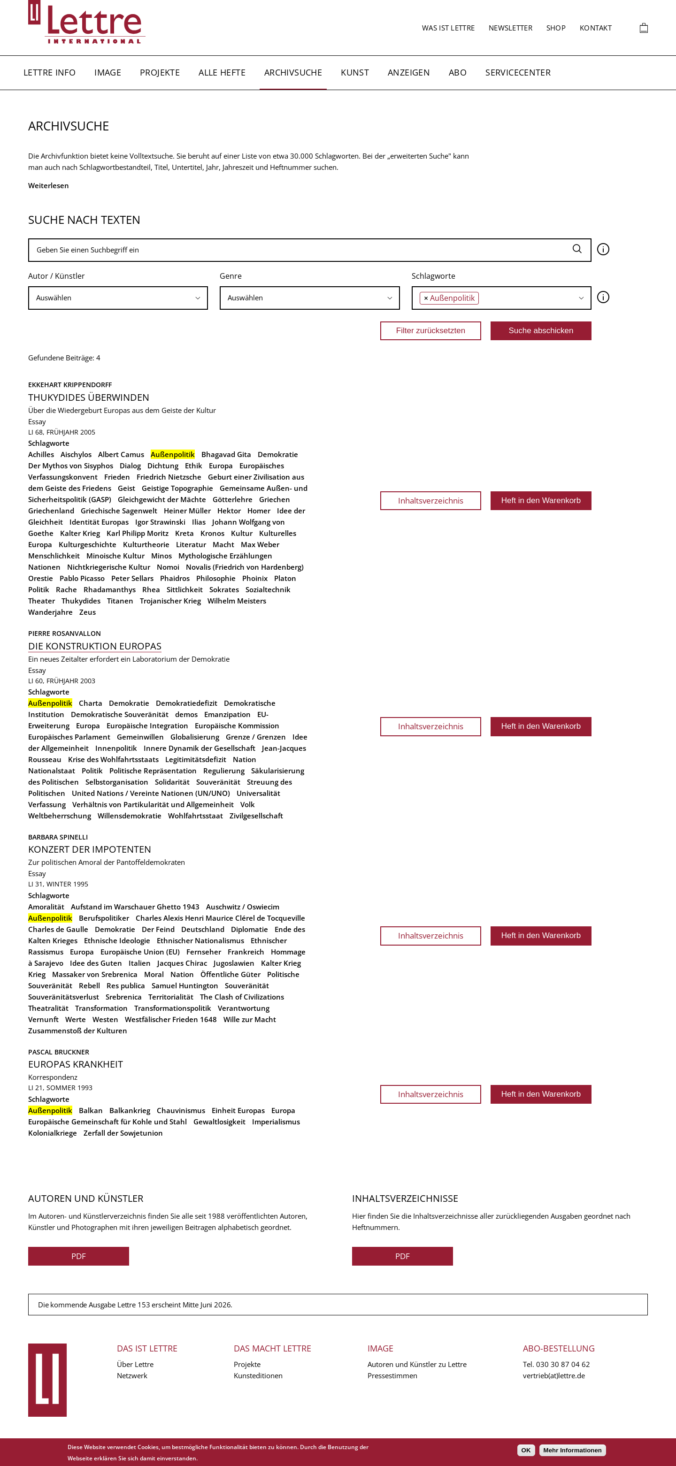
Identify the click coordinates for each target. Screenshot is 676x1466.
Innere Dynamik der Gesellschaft (199, 748)
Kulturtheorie (146, 544)
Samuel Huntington (185, 985)
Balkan (91, 1110)
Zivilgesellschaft (256, 815)
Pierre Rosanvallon (64, 633)
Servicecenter (518, 72)
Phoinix (255, 578)
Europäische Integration (147, 725)
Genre (231, 276)
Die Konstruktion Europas (94, 646)
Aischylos (76, 454)
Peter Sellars (132, 578)
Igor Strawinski (160, 522)
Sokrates (224, 589)
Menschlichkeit (54, 555)
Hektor (229, 510)
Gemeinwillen (140, 736)
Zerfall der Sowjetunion (123, 1133)
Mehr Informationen (573, 1450)
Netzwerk (132, 1375)
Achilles (41, 454)
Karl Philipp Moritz (138, 533)
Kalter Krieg (80, 533)
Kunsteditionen (258, 1375)
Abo (458, 72)
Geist (126, 488)
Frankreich (246, 951)
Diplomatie (249, 929)
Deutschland (202, 929)
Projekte (160, 72)
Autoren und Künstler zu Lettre (417, 1364)
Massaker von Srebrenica (95, 974)
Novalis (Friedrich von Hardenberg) (245, 567)
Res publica (126, 985)
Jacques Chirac (182, 963)
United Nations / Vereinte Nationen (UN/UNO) (151, 793)
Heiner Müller (187, 510)
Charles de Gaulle (58, 929)
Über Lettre (135, 1364)
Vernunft (43, 1019)
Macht (223, 544)
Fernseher (203, 951)
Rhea (151, 589)
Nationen (44, 567)
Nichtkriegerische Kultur (108, 567)
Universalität (258, 793)
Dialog (130, 465)
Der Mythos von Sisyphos (70, 465)
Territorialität (170, 996)
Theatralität (48, 1008)
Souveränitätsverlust (63, 996)
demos (186, 714)
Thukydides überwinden (88, 397)
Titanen (120, 600)
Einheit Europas (238, 1110)
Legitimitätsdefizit (195, 759)
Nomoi (168, 567)
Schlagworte (433, 276)
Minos (161, 555)
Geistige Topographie (177, 488)
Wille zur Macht (249, 1019)
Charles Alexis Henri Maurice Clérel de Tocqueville (220, 918)
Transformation (101, 1008)
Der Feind (158, 929)
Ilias (199, 522)
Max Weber (260, 544)
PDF (78, 1256)
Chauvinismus (181, 1110)
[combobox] (118, 298)
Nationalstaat (51, 770)
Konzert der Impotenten (89, 849)
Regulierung (224, 770)
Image (107, 72)
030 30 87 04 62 (563, 1364)
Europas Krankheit (75, 1064)
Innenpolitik (116, 748)
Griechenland (51, 510)
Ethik (193, 465)
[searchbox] (118, 298)
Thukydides (80, 600)
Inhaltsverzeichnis (430, 500)
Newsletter (510, 27)
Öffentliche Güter (230, 974)
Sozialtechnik (268, 589)
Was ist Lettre (448, 27)
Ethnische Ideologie (117, 940)
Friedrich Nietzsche (169, 476)
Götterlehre (233, 499)
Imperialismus (276, 1121)
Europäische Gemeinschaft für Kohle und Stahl (107, 1121)
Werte (75, 1019)
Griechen (274, 499)
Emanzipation (227, 714)
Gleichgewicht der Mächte (162, 499)
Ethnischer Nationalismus (200, 940)
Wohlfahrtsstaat (195, 815)
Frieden (117, 476)
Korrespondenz (52, 1077)
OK (526, 1450)
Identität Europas (99, 522)
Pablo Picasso (82, 578)
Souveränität (218, 781)
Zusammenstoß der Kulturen (77, 1030)
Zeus (87, 612)
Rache (66, 589)
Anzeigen (409, 72)
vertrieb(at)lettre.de (554, 1375)
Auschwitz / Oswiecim (242, 906)
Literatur (191, 544)
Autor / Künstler (56, 276)
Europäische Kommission (237, 725)
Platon (285, 578)
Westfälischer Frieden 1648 (171, 1019)
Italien (140, 963)
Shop (556, 27)
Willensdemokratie (129, 815)
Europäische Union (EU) (140, 951)
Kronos (212, 533)
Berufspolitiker (104, 918)
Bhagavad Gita (226, 454)
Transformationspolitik (172, 1008)
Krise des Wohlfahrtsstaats (113, 759)
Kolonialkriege (52, 1133)
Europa (221, 465)
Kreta (184, 533)
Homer (258, 510)
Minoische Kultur (115, 555)
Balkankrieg (129, 1110)
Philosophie (216, 578)
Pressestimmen (392, 1375)
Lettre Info (49, 72)
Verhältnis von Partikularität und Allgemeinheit (153, 804)
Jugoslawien (234, 963)
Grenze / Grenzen (256, 736)
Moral (154, 974)
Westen (105, 1019)
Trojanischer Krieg (170, 600)
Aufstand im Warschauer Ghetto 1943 (135, 906)
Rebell (89, 985)
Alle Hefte (222, 72)
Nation (244, 759)
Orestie (40, 578)
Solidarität (172, 781)
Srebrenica (124, 996)
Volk (247, 804)
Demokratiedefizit (186, 703)
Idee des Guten (96, 963)
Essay (37, 421)
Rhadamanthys (110, 589)
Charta (90, 703)
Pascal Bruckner (58, 1051)
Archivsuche (293, 72)
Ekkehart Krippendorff (70, 384)
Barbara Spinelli (58, 836)
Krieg (37, 974)
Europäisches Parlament (69, 736)
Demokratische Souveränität (120, 714)
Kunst (355, 72)
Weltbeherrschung (59, 815)
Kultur (242, 533)
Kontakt (596, 27)
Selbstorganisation (116, 781)
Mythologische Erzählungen (225, 555)
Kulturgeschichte (87, 544)
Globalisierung (194, 736)
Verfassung (47, 804)
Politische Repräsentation (153, 770)
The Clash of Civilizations (242, 996)
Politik (38, 589)
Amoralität (46, 906)
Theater (41, 600)
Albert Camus (121, 454)
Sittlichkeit (185, 589)
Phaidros (175, 578)
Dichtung (162, 465)
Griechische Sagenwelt (119, 510)
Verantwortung (243, 1008)
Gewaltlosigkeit (219, 1121)
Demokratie (278, 454)
